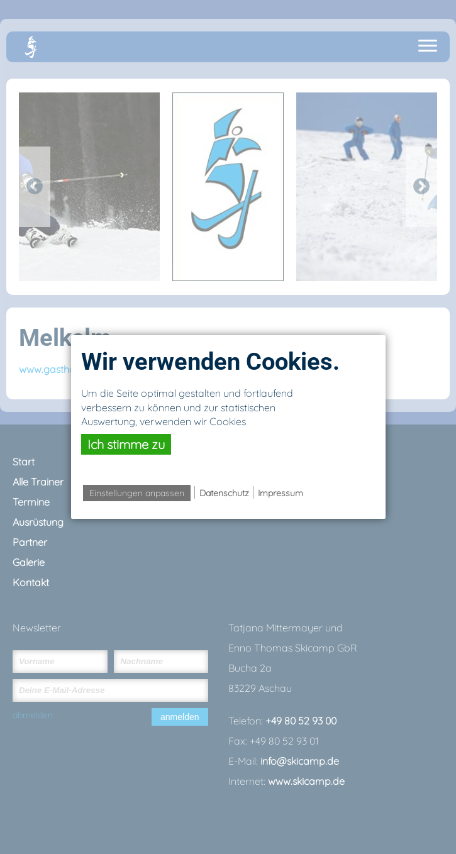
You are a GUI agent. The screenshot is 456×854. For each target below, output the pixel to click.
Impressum (280, 493)
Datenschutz (224, 493)
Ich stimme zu (126, 444)
